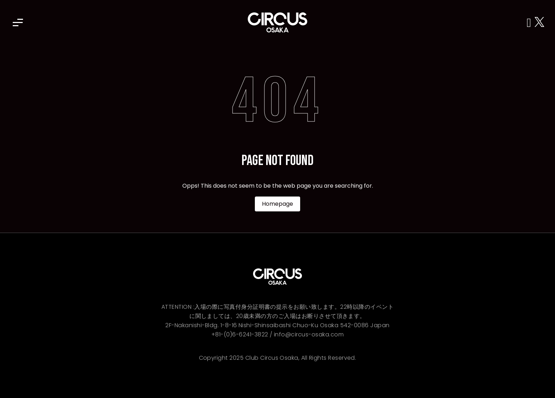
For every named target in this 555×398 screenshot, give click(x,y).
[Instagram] (530, 22)
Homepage (277, 204)
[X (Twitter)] (539, 22)
